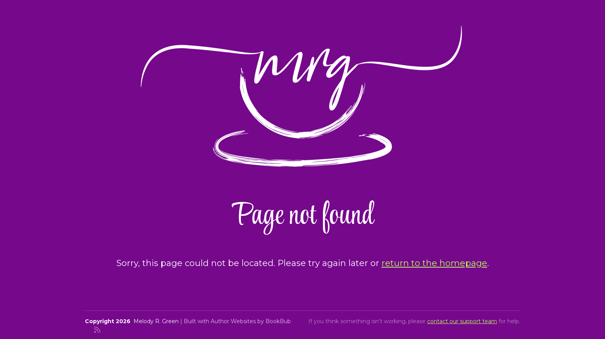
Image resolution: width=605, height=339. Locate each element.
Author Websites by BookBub (251, 321)
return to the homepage (434, 263)
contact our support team (462, 321)
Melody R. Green (156, 321)
